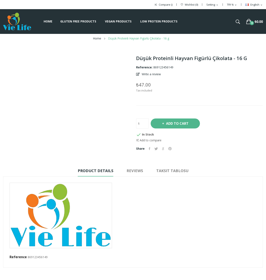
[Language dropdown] (254, 4)
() (189, 4)
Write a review (151, 74)
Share (149, 149)
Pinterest (170, 149)
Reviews (135, 170)
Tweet (156, 149)
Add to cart (176, 123)
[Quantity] (142, 123)
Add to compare (148, 140)
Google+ (163, 149)
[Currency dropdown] (232, 4)
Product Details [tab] (95, 170)
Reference (18, 257)
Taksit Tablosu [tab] (172, 170)
